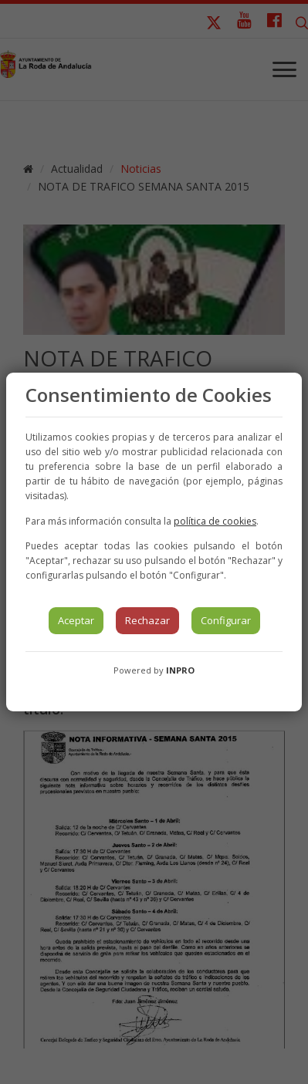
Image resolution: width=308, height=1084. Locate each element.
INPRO (180, 670)
